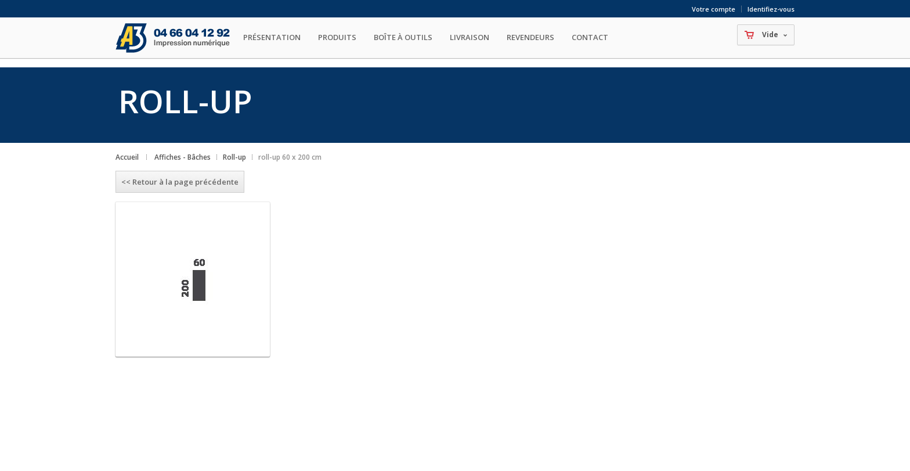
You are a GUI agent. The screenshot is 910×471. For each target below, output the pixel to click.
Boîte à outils (403, 37)
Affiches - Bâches (182, 157)
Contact (590, 37)
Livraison (469, 37)
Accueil (127, 157)
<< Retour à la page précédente (180, 182)
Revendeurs (530, 37)
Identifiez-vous (771, 9)
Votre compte (713, 9)
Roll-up (234, 157)
